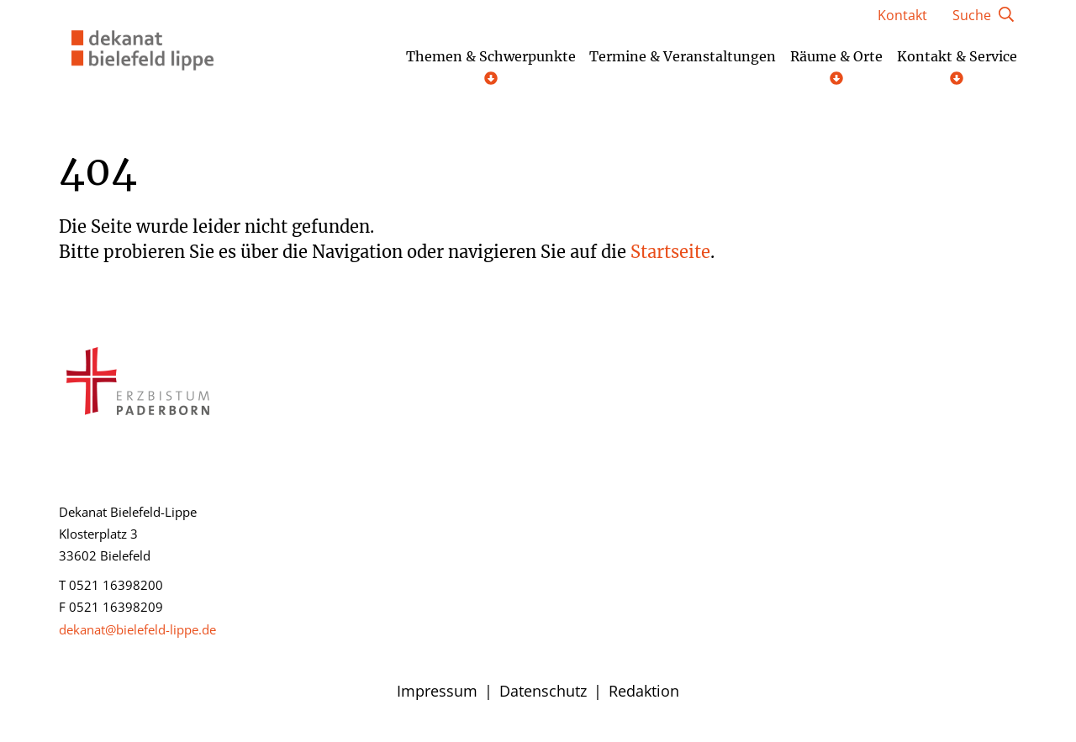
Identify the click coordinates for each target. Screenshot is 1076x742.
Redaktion (644, 691)
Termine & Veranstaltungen (682, 57)
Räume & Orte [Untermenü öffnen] (836, 67)
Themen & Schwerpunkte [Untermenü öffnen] (491, 67)
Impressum (437, 691)
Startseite (670, 251)
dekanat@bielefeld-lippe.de (137, 629)
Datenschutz (543, 691)
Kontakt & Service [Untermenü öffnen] (957, 67)
